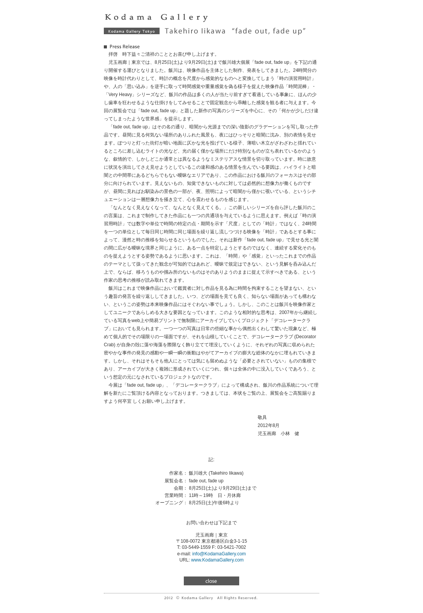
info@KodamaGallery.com (219, 554)
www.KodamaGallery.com (217, 560)
